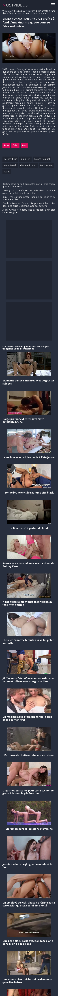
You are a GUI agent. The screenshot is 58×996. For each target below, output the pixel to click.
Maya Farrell (10, 165)
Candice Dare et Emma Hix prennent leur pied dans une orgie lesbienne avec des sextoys (29, 204)
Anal (24, 145)
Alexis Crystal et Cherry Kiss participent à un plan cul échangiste (29, 211)
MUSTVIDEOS (15, 5)
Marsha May (46, 165)
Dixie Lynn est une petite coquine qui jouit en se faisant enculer (29, 198)
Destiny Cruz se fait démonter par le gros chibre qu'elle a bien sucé (29, 185)
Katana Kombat (42, 158)
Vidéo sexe (7, 11)
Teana (7, 171)
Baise (15, 145)
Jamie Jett (25, 158)
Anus (6, 145)
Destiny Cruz (19, 11)
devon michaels (28, 165)
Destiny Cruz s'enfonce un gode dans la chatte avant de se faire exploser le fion (29, 192)
